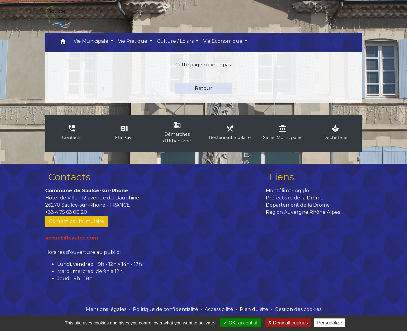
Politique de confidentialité (165, 309)
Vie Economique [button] (223, 41)
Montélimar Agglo (287, 190)
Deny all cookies (288, 322)
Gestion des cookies (298, 309)
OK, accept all (240, 322)
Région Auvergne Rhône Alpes (303, 212)
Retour (203, 88)
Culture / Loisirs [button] (176, 41)
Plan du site (254, 309)
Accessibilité (219, 309)
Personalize (329, 322)
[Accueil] (58, 16)
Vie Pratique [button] (133, 41)
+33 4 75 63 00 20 (66, 212)
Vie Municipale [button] (92, 41)
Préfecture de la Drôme (295, 198)
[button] (62, 42)
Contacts (69, 177)
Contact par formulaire (76, 221)
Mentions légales (106, 309)
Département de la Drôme (298, 205)
